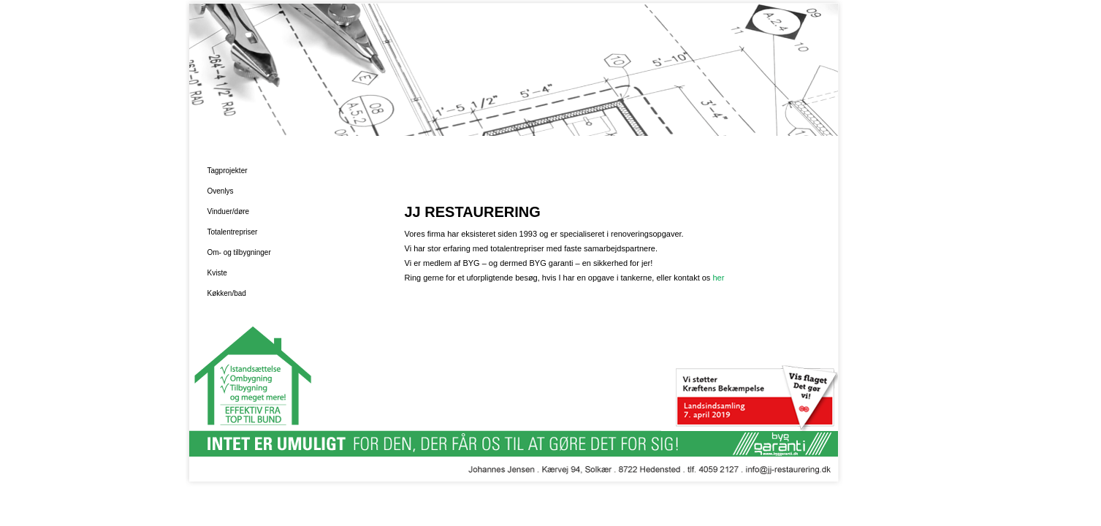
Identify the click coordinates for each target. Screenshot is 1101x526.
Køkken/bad (226, 293)
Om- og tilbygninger (239, 252)
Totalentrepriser (232, 232)
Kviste (217, 273)
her (718, 277)
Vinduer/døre (228, 211)
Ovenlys (220, 191)
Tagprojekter (227, 171)
